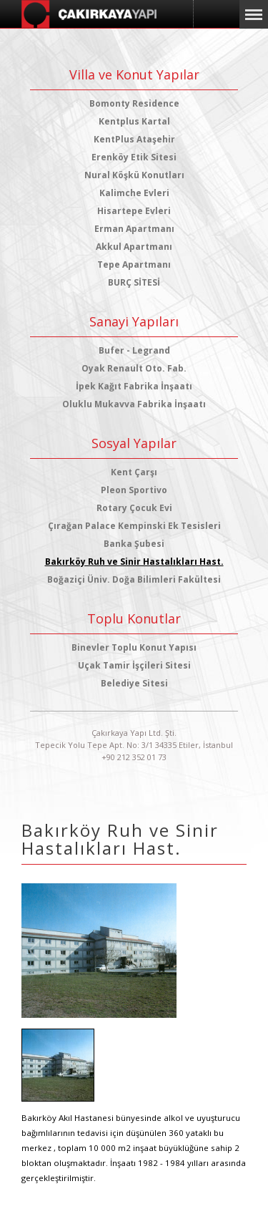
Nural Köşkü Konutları (134, 175)
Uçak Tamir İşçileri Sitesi (134, 665)
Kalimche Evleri (134, 193)
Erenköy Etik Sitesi (134, 157)
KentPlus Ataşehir (134, 139)
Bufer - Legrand (134, 350)
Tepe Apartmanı (134, 264)
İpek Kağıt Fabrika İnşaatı (134, 386)
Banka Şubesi (134, 544)
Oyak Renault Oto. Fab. (134, 368)
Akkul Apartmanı (134, 247)
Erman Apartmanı (134, 229)
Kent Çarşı (134, 472)
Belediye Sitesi (134, 683)
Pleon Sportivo (134, 490)
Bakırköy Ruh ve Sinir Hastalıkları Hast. (134, 561)
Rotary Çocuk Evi (134, 508)
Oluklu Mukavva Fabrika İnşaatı (134, 404)
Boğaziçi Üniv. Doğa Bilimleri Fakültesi (134, 579)
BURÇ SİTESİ (134, 282)
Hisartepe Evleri (134, 211)
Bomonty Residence (134, 103)
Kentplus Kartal (134, 121)
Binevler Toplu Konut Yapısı (134, 647)
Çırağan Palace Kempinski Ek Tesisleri (134, 526)
